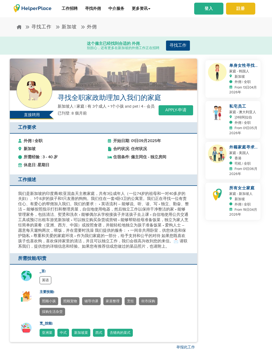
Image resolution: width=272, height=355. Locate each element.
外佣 (89, 27)
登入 (209, 8)
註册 (240, 8)
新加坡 (66, 27)
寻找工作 (38, 27)
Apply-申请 (175, 110)
